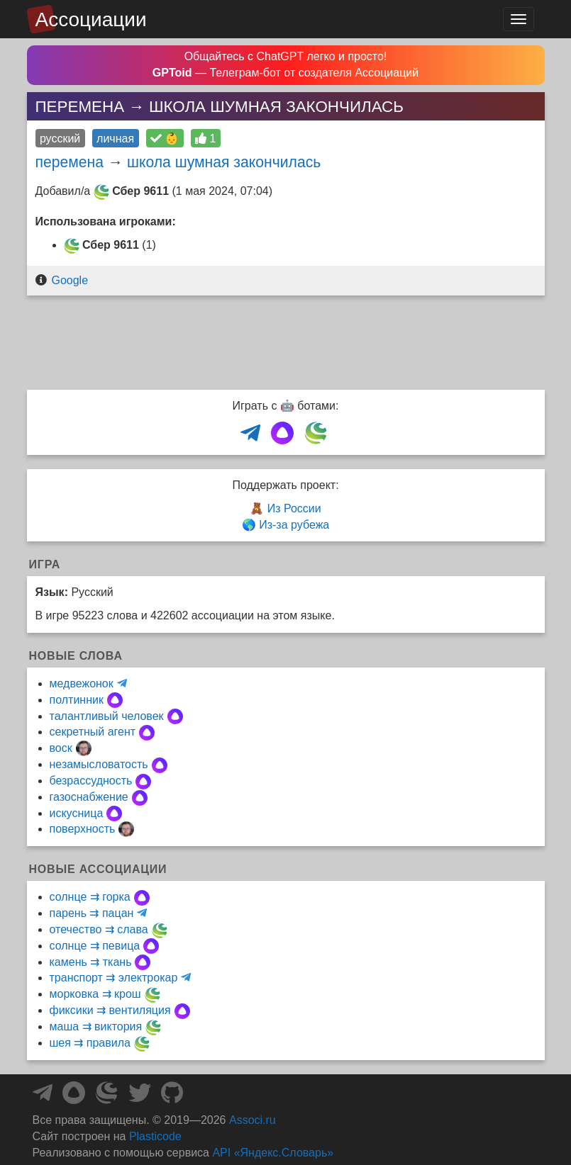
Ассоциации (91, 19)
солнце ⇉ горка (90, 897)
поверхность (83, 829)
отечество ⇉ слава (99, 929)
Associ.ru (252, 1120)
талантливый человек (107, 716)
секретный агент (93, 732)
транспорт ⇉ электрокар (114, 978)
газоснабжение (89, 797)
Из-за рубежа (294, 525)
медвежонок (81, 683)
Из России (294, 508)
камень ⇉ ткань (91, 962)
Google (69, 280)
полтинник (77, 700)
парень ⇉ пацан (92, 913)
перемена (69, 162)
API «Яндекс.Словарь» (272, 1153)
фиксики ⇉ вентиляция (110, 1010)
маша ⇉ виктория (96, 1026)
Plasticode (155, 1136)
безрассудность (91, 781)
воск (61, 748)
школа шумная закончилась (224, 162)
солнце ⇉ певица (95, 946)
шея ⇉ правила (90, 1043)
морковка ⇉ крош (95, 994)
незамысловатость (99, 764)
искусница (77, 813)
